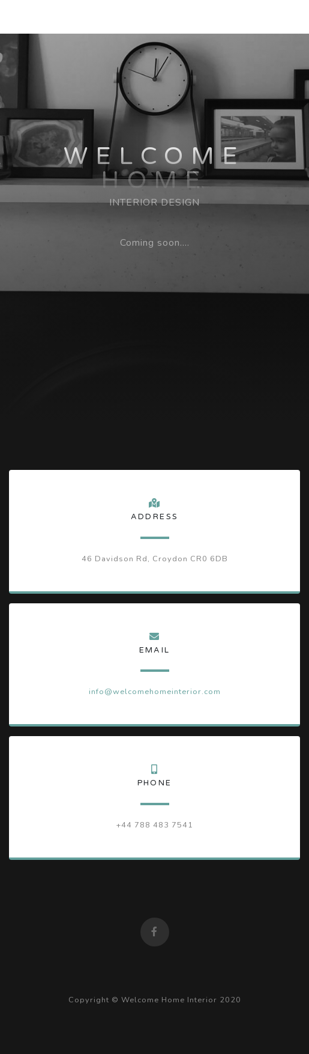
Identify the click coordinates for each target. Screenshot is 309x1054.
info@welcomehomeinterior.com (155, 691)
